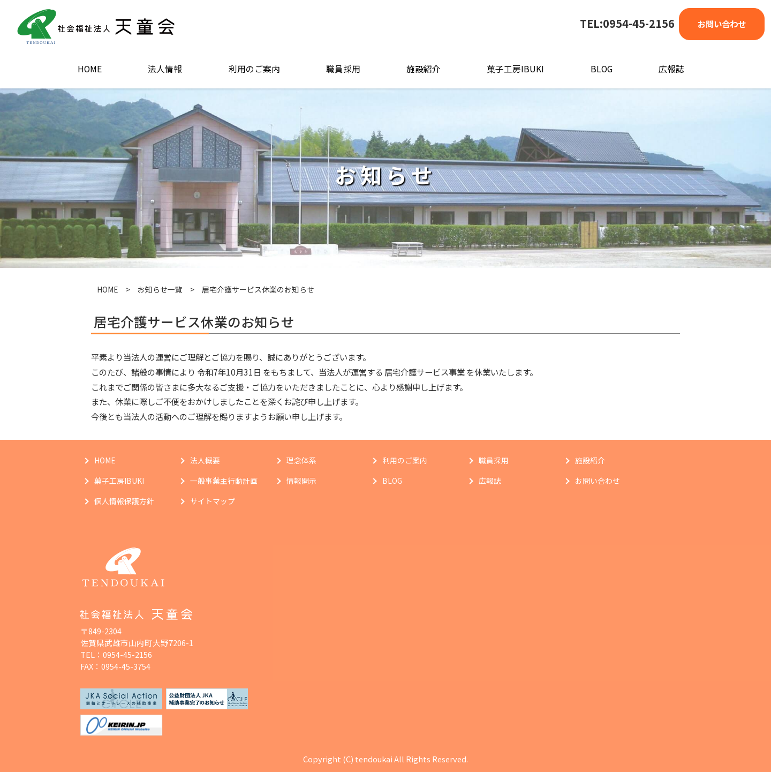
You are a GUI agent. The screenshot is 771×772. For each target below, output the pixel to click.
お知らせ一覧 (160, 289)
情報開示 (301, 480)
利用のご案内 (254, 69)
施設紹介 (423, 69)
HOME (90, 69)
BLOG (602, 69)
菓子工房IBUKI (515, 69)
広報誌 (671, 69)
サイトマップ (212, 501)
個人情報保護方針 (124, 501)
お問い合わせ (722, 23)
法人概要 (205, 460)
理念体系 (301, 460)
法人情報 (165, 69)
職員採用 (343, 69)
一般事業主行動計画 (224, 480)
